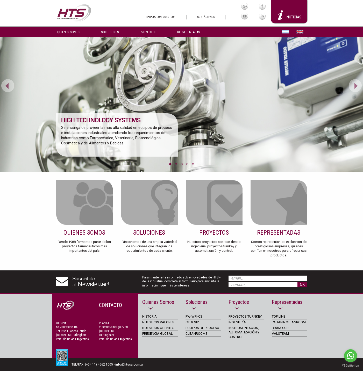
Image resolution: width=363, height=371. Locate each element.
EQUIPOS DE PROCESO (202, 328)
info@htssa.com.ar (129, 364)
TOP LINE (278, 316)
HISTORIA (149, 316)
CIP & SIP (192, 322)
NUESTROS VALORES (158, 322)
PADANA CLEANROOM (289, 322)
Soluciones (110, 32)
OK (302, 284)
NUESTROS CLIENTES (158, 328)
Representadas (188, 32)
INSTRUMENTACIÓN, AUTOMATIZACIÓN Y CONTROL (244, 332)
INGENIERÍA (237, 322)
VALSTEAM (280, 333)
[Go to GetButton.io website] (350, 365)
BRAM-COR (280, 328)
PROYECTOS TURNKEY (245, 316)
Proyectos (148, 32)
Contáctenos (206, 17)
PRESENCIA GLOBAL (157, 333)
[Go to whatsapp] (350, 355)
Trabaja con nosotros (160, 17)
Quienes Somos (68, 32)
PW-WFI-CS (194, 316)
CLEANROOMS (197, 333)
